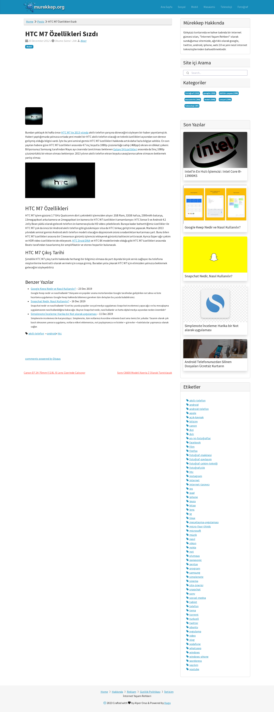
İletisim (169, 691)
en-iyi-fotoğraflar (198, 438)
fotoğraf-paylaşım (199, 459)
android (51, 333)
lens (190, 509)
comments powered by (43, 358)
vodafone (193, 644)
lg (189, 514)
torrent (192, 614)
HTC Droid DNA (81, 240)
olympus (193, 556)
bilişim (192, 421)
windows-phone (197, 656)
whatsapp (193, 648)
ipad (190, 493)
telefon (192, 606)
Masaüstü (209, 7)
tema (191, 610)
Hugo (167, 703)
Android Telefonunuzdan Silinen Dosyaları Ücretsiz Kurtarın (208, 364)
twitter (192, 623)
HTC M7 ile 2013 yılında (74, 132)
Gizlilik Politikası (150, 691)
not (190, 551)
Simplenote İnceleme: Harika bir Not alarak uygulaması (64, 314)
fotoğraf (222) (192, 93)
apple (191, 413)
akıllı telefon (36, 333)
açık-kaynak (195, 417)
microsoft (193, 530)
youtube (192, 669)
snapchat (193, 589)
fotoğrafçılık (195, 467)
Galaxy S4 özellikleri (125, 149)
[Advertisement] (98, 77)
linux (190, 518)
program (193, 568)
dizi (190, 430)
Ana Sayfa (166, 7)
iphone (192, 497)
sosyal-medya (196, 598)
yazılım (192, 665)
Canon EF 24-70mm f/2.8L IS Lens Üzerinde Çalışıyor (54, 372)
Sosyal (182, 7)
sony (190, 593)
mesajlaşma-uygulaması (202, 522)
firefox (191, 451)
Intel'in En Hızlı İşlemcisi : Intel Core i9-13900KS (213, 173)
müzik (191, 535)
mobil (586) (209, 99)
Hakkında (117, 691)
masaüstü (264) (192, 99)
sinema (192, 581)
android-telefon (197, 409)
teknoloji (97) (192, 105)
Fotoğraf (242, 7)
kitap (191, 505)
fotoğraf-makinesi (199, 455)
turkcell (192, 619)
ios (189, 488)
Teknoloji (226, 7)
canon (191, 425)
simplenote (194, 577)
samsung (193, 572)
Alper (83, 41)
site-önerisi (194, 585)
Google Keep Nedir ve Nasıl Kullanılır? (53, 288)
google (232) (209, 93)
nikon (191, 543)
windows (193, 652)
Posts (40, 21)
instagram (194, 476)
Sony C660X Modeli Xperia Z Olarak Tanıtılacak (144, 372)
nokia (191, 547)
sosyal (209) (225, 99)
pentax (192, 564)
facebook (193, 442)
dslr (190, 434)
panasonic (194, 560)
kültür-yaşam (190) (229, 93)
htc (60, 333)
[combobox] (215, 73)
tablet (191, 602)
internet (193, 480)
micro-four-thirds (198, 526)
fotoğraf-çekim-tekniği (202, 463)
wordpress (194, 660)
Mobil (194, 7)
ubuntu (192, 627)
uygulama (193, 631)
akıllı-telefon (196, 400)
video (191, 635)
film (190, 446)
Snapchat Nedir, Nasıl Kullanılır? (50, 301)
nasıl (190, 539)
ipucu (191, 501)
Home (29, 21)
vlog (190, 639)
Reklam (131, 691)
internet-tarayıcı (198, 484)
